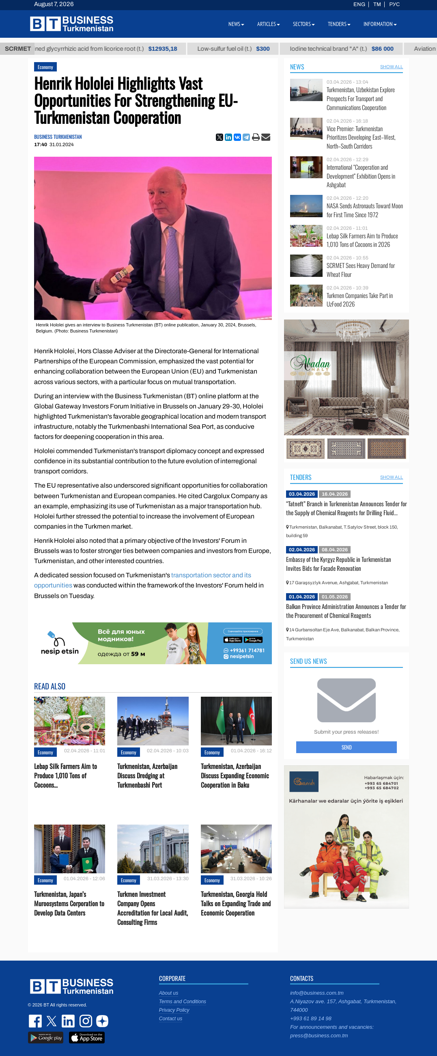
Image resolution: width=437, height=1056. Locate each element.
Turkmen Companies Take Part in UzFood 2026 (360, 300)
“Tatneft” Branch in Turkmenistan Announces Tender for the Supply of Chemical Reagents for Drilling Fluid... (346, 508)
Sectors (304, 24)
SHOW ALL (391, 66)
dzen (101, 1021)
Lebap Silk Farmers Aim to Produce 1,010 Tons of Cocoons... (65, 776)
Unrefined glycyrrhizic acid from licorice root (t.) (105, 48)
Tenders (301, 477)
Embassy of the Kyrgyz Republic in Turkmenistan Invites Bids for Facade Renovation (338, 563)
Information (380, 24)
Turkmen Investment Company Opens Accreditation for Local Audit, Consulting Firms (152, 908)
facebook (36, 1021)
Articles (268, 24)
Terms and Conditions (182, 1001)
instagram (85, 1021)
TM (377, 4)
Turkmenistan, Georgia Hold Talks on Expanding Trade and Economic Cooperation (236, 904)
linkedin (68, 1021)
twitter (52, 1021)
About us (168, 993)
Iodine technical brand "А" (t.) (349, 48)
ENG (359, 4)
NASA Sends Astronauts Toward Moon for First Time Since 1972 (365, 210)
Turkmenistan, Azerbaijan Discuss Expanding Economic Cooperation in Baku (235, 776)
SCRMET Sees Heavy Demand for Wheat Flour (361, 270)
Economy (45, 66)
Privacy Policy (174, 1010)
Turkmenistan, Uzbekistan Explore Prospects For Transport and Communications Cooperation (361, 98)
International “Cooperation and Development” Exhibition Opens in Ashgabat (361, 176)
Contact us (170, 1018)
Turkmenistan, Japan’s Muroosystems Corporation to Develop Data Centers (69, 904)
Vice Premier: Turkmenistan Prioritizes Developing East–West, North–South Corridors (361, 137)
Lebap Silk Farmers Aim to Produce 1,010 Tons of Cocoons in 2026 (362, 240)
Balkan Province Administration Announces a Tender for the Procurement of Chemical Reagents (346, 611)
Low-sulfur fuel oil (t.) (241, 48)
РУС (394, 4)
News (297, 66)
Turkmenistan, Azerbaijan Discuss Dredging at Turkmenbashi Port (147, 776)
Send (347, 747)
